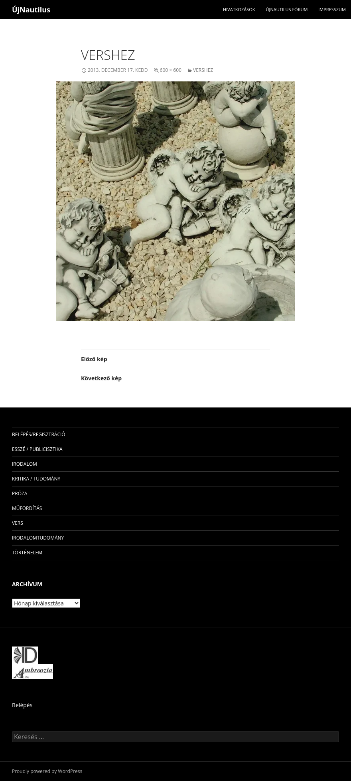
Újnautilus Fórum (287, 9)
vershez (203, 70)
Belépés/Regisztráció (38, 434)
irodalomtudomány (38, 537)
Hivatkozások (239, 9)
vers (17, 523)
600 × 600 (170, 70)
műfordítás (27, 508)
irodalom (24, 464)
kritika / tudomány (36, 478)
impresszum (332, 9)
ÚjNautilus (31, 9)
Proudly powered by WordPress (47, 771)
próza (19, 493)
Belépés (22, 705)
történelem (27, 552)
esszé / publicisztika (37, 449)
